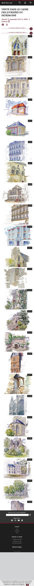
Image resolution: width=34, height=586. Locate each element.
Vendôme (17, 523)
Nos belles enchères (17, 535)
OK (27, 584)
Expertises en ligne (17, 533)
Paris (17, 524)
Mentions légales (17, 539)
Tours (17, 521)
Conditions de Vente (17, 531)
